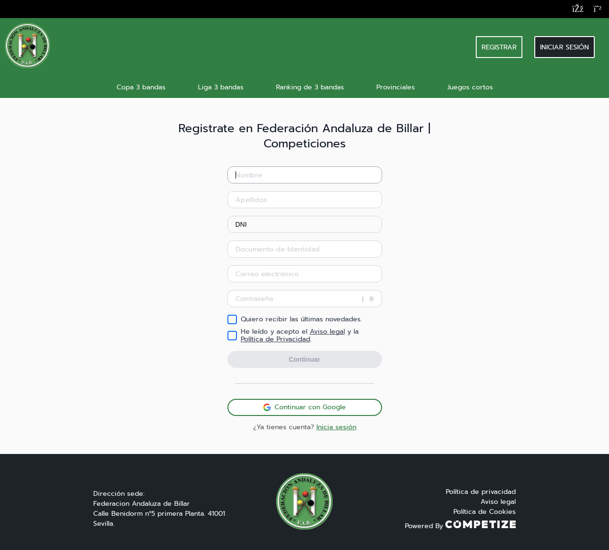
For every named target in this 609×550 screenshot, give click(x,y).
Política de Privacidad (275, 339)
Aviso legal (327, 332)
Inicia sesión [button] (336, 427)
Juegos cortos (470, 87)
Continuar (304, 359)
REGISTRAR (499, 47)
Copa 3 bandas (141, 87)
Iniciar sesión (564, 47)
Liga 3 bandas (221, 87)
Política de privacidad (481, 492)
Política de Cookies (484, 512)
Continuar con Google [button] (304, 407)
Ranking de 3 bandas (310, 87)
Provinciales (395, 87)
